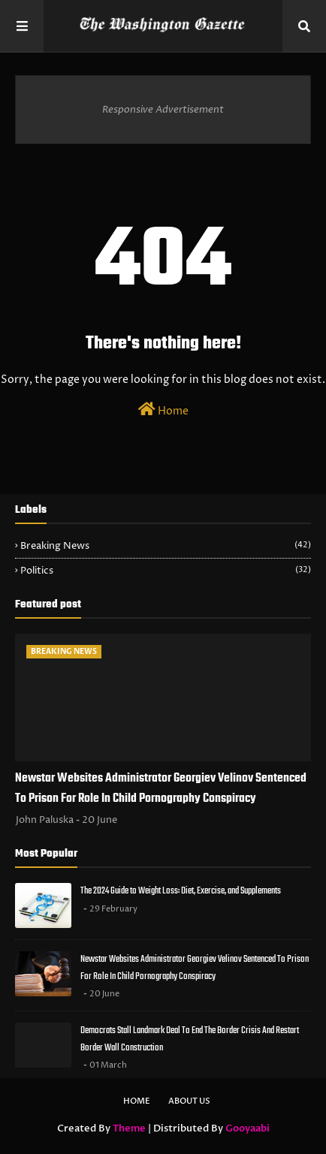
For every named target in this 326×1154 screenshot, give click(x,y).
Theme (129, 1128)
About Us (189, 1101)
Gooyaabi (247, 1128)
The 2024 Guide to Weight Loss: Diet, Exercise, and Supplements (180, 891)
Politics (165, 570)
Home (163, 410)
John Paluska (45, 820)
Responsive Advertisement (163, 109)
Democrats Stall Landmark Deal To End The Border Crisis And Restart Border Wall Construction (189, 1039)
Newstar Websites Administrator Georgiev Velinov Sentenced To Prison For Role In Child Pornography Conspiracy (160, 789)
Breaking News (165, 546)
